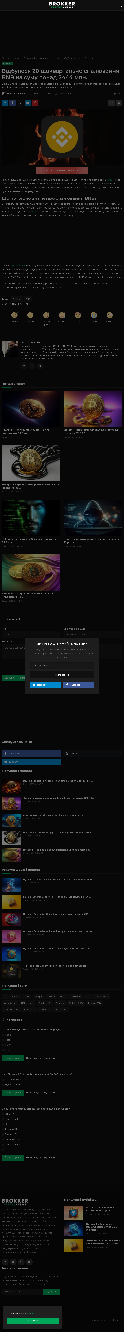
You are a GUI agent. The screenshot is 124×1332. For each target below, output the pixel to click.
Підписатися (62, 675)
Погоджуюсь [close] (33, 1320)
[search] (120, 5)
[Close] (95, 641)
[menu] (3, 5)
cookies (33, 1313)
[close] (58, 1309)
